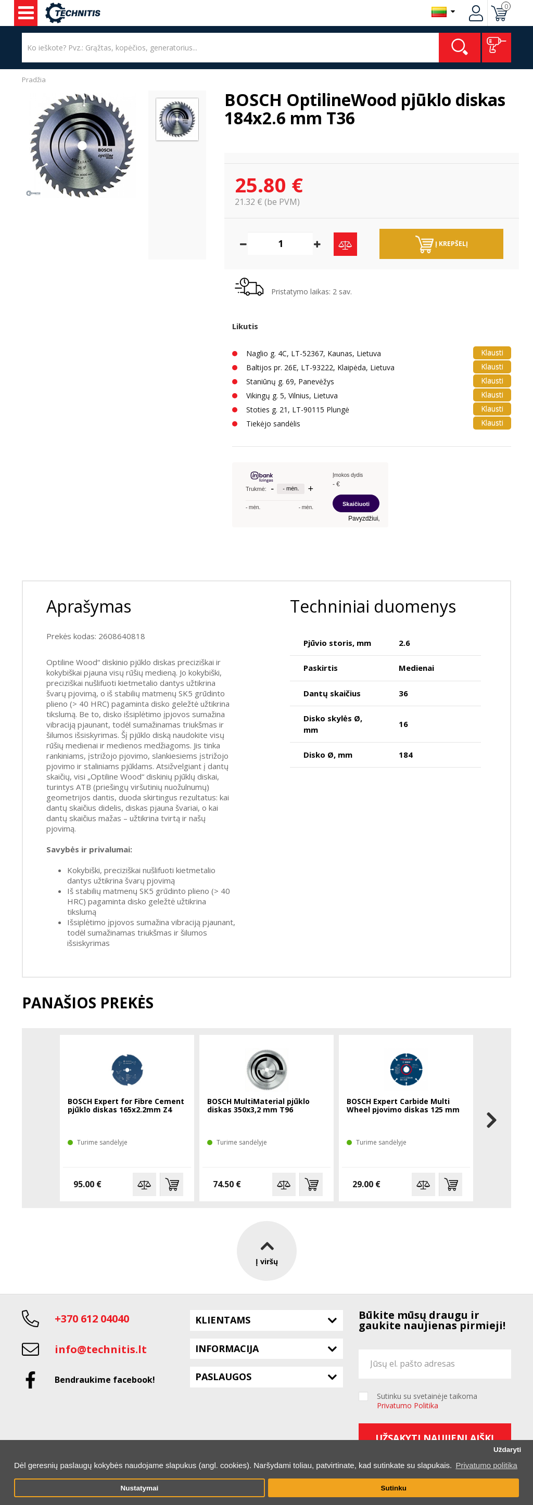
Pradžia (34, 79)
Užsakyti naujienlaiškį (434, 1438)
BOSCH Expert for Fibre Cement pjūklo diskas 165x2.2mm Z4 (126, 1105)
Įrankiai (26, 13)
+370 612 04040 (92, 1319)
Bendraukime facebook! (105, 1379)
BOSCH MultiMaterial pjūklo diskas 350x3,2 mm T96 (258, 1105)
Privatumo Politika (407, 1405)
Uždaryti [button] (507, 1450)
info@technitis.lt (101, 1349)
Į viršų (267, 1250)
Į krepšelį (441, 244)
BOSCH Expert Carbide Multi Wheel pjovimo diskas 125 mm (403, 1105)
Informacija (227, 1348)
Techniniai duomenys (373, 606)
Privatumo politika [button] (486, 1465)
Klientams (222, 1320)
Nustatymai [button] (139, 1488)
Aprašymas (88, 606)
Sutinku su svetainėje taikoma (427, 1401)
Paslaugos (223, 1376)
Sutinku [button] (393, 1488)
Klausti (492, 352)
